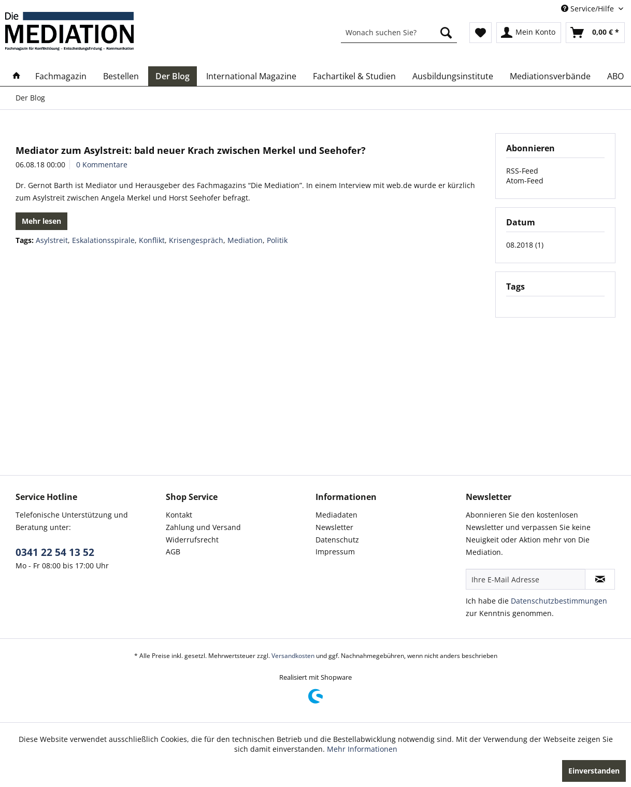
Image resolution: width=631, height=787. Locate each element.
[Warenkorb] (595, 32)
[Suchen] (446, 32)
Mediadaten (336, 515)
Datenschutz (337, 540)
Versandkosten (292, 655)
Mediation (245, 240)
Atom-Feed (524, 180)
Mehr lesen (41, 221)
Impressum (335, 551)
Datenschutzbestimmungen (559, 601)
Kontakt (179, 515)
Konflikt (152, 240)
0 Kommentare (101, 164)
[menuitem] (399, 32)
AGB (173, 551)
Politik (277, 240)
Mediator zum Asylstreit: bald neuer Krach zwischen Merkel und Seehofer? (191, 150)
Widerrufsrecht (192, 540)
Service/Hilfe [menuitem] (588, 8)
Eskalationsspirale (103, 240)
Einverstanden (594, 771)
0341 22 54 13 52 (55, 552)
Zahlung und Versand (203, 527)
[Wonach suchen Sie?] (399, 32)
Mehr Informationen (362, 749)
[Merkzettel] (480, 32)
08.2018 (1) (524, 245)
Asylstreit (52, 240)
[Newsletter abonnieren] (600, 579)
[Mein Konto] (528, 32)
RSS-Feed (522, 171)
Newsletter (334, 527)
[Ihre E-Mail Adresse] (526, 579)
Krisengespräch (196, 240)
